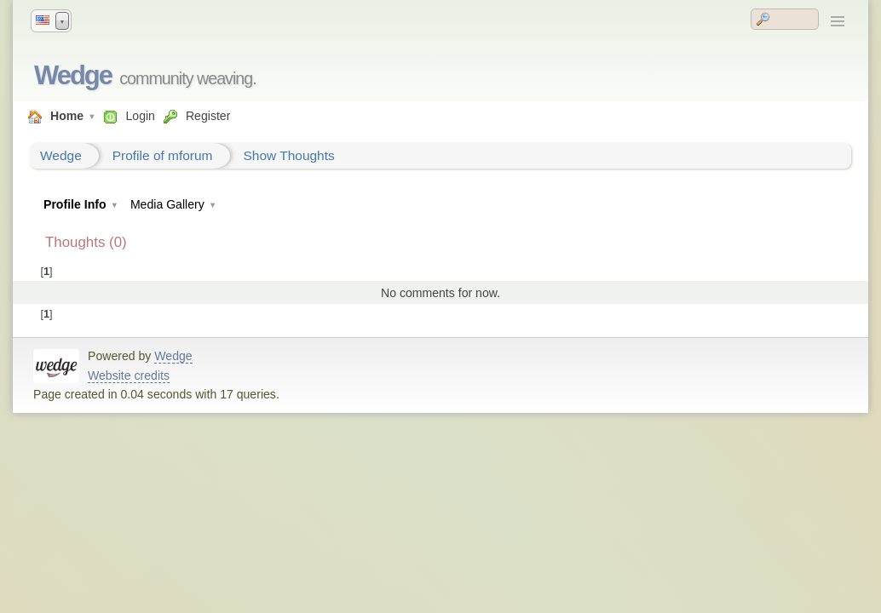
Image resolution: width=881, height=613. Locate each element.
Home (66, 116)
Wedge (73, 75)
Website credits (129, 375)
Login (139, 116)
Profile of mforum (162, 155)
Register (208, 116)
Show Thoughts (289, 155)
